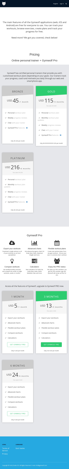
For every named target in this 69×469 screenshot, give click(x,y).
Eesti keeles (20, 448)
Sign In (62, 4)
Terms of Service (5, 449)
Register (55, 4)
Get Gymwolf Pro (17, 344)
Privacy (5, 454)
